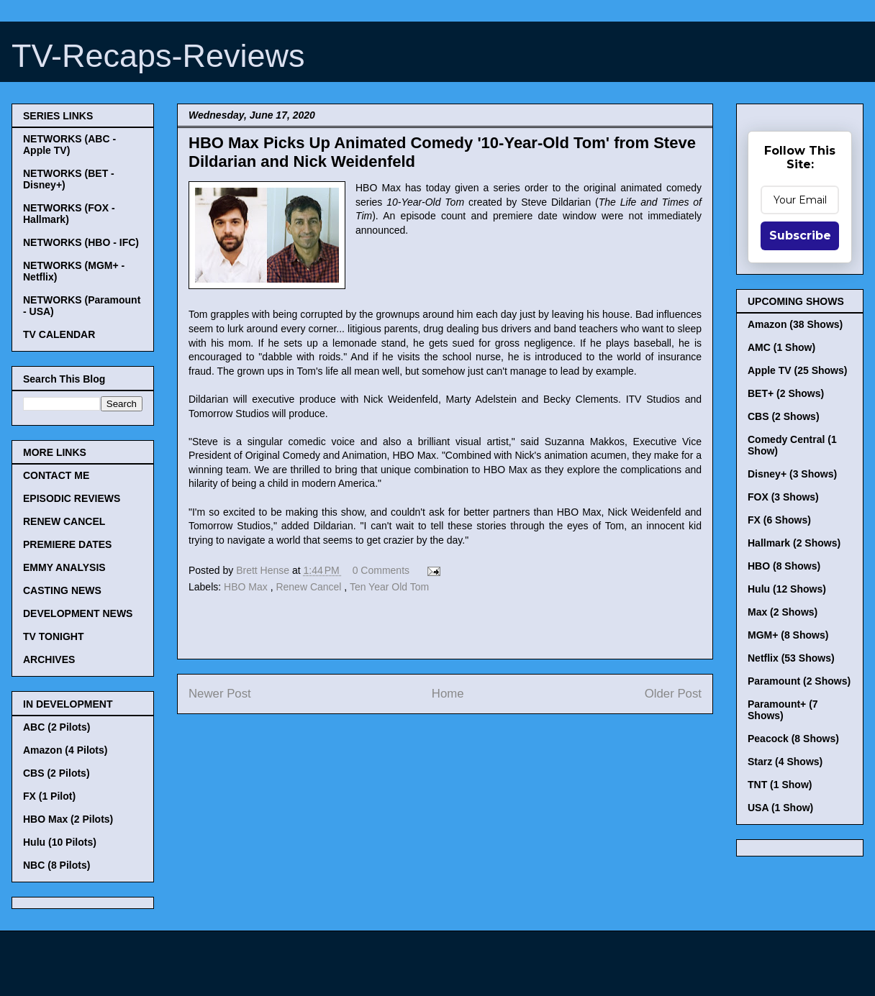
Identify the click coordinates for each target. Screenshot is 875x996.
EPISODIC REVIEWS (71, 498)
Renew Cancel (310, 587)
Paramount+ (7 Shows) (783, 709)
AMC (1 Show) (781, 347)
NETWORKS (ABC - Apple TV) (69, 144)
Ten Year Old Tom (389, 587)
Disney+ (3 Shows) (792, 474)
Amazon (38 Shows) (795, 324)
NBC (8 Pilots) (56, 865)
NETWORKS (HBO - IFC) (81, 242)
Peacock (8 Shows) (793, 738)
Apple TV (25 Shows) (797, 370)
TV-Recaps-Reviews (158, 55)
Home (448, 693)
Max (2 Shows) (782, 612)
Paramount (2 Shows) (799, 681)
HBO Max (247, 587)
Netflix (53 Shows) (791, 658)
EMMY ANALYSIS (64, 567)
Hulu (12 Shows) (787, 589)
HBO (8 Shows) (784, 566)
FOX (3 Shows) (783, 497)
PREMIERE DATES (67, 544)
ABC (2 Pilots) (56, 727)
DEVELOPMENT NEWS (77, 613)
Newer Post (220, 693)
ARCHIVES (49, 659)
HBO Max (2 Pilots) (68, 819)
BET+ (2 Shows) (786, 393)
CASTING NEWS (62, 590)
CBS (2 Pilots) (56, 773)
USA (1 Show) (780, 807)
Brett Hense (264, 570)
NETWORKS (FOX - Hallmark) (69, 213)
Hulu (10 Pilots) (59, 842)
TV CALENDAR (59, 334)
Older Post (673, 693)
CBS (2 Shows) (784, 416)
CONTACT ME (56, 475)
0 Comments (381, 570)
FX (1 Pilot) (49, 796)
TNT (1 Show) (780, 784)
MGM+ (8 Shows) (788, 635)
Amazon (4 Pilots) (65, 750)
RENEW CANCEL (64, 521)
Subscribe (800, 235)
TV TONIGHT (53, 636)
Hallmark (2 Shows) (794, 543)
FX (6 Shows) (779, 520)
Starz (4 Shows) (785, 761)
